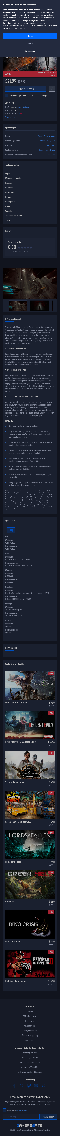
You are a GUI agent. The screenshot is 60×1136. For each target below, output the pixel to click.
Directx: (8, 620)
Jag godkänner (17, 1110)
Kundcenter (30, 1021)
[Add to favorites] (52, 89)
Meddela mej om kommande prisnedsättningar (28, 95)
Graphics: (9, 587)
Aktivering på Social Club (30, 1067)
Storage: (8, 603)
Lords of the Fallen (14, 861)
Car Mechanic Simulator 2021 (18, 821)
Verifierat (51, 154)
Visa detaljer (30, 51)
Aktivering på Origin (30, 1052)
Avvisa (30, 43)
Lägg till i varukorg (26, 88)
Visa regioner (10, 117)
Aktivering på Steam (30, 1057)
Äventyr (47, 136)
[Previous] (6, 305)
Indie (53, 136)
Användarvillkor (30, 1026)
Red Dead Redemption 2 (16, 981)
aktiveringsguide (22, 107)
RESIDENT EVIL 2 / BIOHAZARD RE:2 (20, 742)
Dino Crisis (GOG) (12, 941)
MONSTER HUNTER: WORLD (17, 702)
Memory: (9, 570)
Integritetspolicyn (21, 1110)
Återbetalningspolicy (30, 1035)
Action (40, 136)
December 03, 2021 (47, 140)
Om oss (30, 1011)
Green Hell (10, 901)
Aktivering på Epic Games (30, 1062)
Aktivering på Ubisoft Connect (30, 1072)
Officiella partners (30, 1016)
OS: (6, 536)
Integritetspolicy (30, 1030)
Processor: (9, 553)
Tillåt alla (30, 36)
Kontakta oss (30, 1040)
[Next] (54, 305)
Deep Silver (50, 145)
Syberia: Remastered (15, 782)
